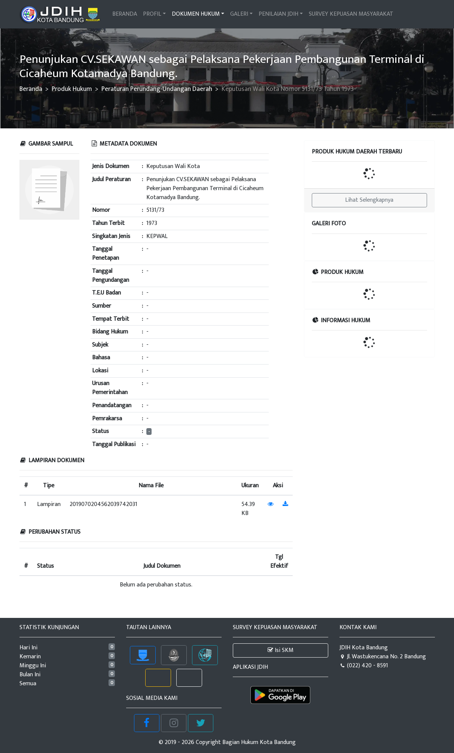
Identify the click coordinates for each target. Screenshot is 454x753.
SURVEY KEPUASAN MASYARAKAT (351, 14)
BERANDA (124, 14)
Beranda (30, 88)
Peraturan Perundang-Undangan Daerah (156, 88)
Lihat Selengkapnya (369, 200)
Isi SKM (280, 650)
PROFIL (152, 14)
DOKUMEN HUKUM (196, 14)
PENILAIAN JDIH (278, 14)
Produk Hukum (72, 88)
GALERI (239, 14)
